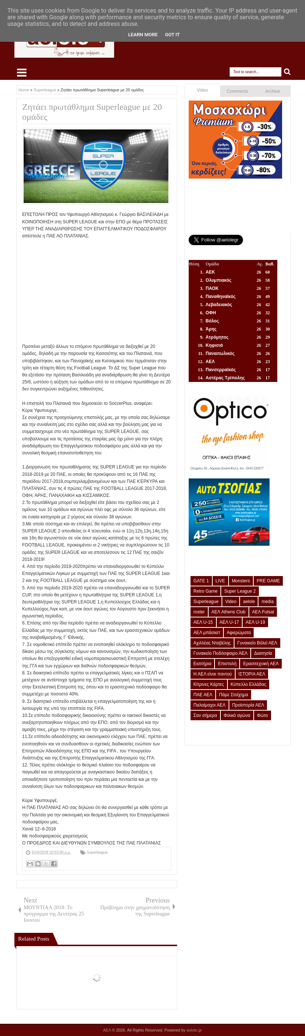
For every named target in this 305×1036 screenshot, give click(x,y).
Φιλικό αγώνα (237, 715)
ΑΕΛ (107, 1030)
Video (202, 90)
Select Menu (21, 72)
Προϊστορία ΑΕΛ (248, 705)
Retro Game (205, 591)
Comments (237, 91)
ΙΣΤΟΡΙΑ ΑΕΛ (252, 674)
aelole (249, 601)
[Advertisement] (96, 291)
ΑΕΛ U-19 (255, 622)
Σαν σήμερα (205, 715)
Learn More (143, 34)
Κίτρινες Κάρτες (208, 684)
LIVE (220, 580)
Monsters (241, 580)
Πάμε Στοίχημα (233, 694)
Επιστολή (227, 663)
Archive (272, 91)
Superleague (97, 852)
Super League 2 (240, 591)
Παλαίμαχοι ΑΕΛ (209, 705)
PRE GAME (268, 580)
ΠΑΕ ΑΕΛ (202, 694)
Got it (172, 34)
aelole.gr (194, 1030)
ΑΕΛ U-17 (229, 622)
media (267, 601)
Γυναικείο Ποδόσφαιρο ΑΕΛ (220, 653)
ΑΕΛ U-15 (203, 622)
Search (287, 72)
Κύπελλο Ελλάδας (248, 684)
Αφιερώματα (239, 632)
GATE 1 (201, 580)
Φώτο (262, 715)
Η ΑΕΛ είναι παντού (212, 674)
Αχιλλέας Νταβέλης (212, 643)
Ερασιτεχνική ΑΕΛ (260, 663)
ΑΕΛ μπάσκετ (206, 632)
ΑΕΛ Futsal (263, 612)
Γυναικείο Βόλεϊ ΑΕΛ (257, 643)
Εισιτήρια (202, 663)
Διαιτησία (263, 653)
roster (199, 612)
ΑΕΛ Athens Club (229, 612)
